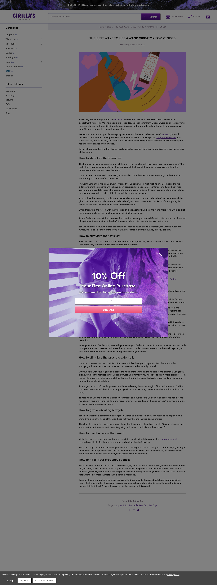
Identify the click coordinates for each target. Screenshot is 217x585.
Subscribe (108, 309)
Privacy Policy (173, 574)
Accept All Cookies (44, 580)
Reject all (24, 580)
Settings (9, 580)
